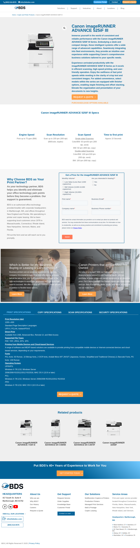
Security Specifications (113, 312)
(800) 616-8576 (10, 2)
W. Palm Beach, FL (119, 529)
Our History (34, 505)
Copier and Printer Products (25, 15)
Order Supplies (63, 501)
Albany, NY (117, 533)
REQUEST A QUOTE (83, 97)
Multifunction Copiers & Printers (97, 498)
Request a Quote (129, 2)
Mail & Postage (90, 508)
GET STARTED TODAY (70, 473)
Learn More (17, 294)
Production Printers (92, 501)
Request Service (63, 498)
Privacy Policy (34, 544)
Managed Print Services (94, 505)
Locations (111, 9)
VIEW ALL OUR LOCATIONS (13, 514)
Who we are (34, 498)
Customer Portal (100, 2)
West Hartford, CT (120, 525)
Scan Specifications (80, 312)
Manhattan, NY (119, 535)
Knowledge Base (64, 505)
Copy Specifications (49, 312)
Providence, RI (130, 535)
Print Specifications (19, 312)
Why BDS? (34, 501)
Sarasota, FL (126, 527)
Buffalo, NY (126, 533)
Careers (33, 508)
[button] (64, 28)
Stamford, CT (131, 525)
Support (74, 9)
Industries (87, 9)
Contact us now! (65, 514)
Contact (115, 2)
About (99, 9)
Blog (122, 9)
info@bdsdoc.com (14, 519)
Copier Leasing (90, 511)
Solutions (61, 9)
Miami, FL (117, 527)
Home (14, 15)
